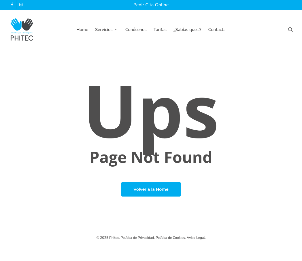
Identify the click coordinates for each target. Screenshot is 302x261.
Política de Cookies (170, 237)
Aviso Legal (196, 237)
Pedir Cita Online (151, 5)
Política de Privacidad (137, 237)
